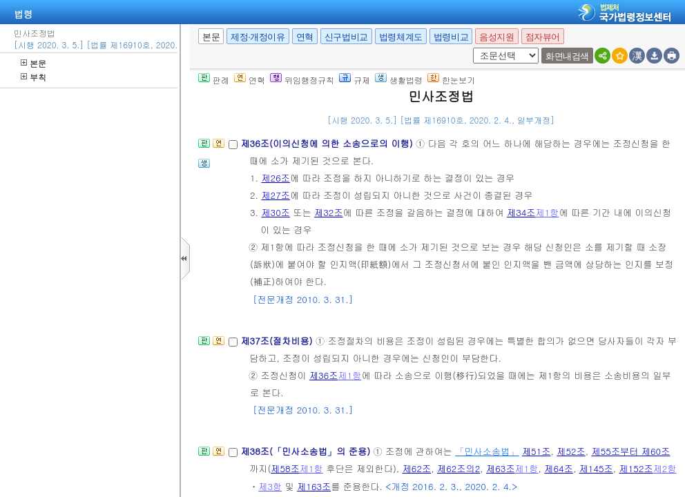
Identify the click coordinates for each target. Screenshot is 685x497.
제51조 (536, 451)
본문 (33, 63)
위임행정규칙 (302, 80)
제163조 (314, 486)
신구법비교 (346, 37)
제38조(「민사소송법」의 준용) (306, 451)
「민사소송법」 (487, 451)
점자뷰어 (542, 37)
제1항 (547, 212)
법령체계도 (401, 37)
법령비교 (451, 37)
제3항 (270, 486)
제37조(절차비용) (278, 340)
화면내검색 (567, 56)
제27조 (275, 195)
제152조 (636, 468)
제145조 (596, 468)
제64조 (558, 468)
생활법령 (399, 80)
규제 (354, 80)
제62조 (417, 468)
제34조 (521, 212)
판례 (213, 80)
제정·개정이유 (257, 37)
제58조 (285, 468)
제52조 (571, 451)
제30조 (275, 212)
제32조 (328, 212)
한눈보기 (451, 80)
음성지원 (496, 37)
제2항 (665, 468)
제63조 (500, 468)
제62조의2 (458, 468)
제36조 (323, 375)
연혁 (304, 37)
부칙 (33, 77)
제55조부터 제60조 (631, 451)
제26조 (275, 177)
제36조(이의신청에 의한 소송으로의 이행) (328, 143)
